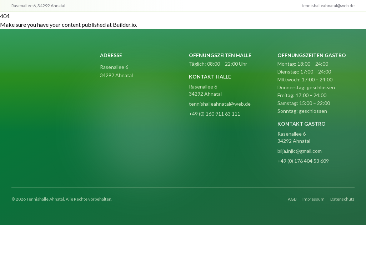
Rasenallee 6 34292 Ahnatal (205, 90)
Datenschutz (342, 199)
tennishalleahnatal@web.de (220, 104)
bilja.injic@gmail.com (299, 151)
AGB (292, 199)
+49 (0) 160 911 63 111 (214, 114)
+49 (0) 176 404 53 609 (303, 161)
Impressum (313, 199)
